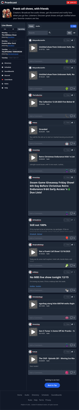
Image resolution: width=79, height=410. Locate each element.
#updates (38, 286)
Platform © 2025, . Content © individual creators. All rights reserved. (39, 405)
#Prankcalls (33, 234)
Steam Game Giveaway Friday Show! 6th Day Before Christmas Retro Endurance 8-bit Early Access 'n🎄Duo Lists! (52, 187)
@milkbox (11, 37)
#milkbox (32, 286)
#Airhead (39, 234)
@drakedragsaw (13, 54)
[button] (50, 33)
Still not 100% (38, 225)
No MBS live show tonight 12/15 (49, 277)
